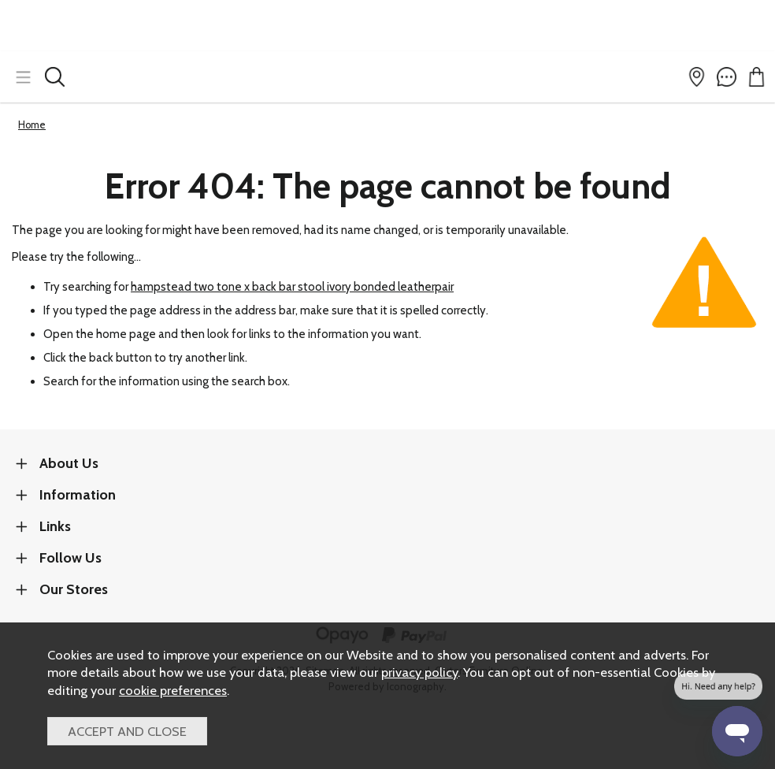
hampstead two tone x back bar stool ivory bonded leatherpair (292, 287)
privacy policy (419, 672)
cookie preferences (173, 690)
